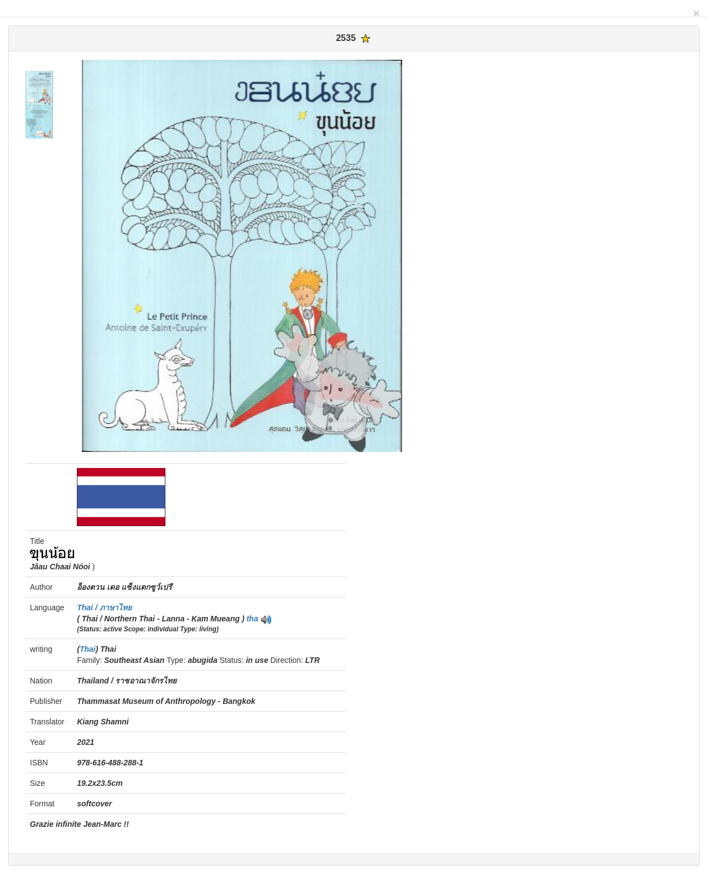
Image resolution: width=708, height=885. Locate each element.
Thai (88, 649)
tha (252, 618)
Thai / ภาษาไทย (104, 607)
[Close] (696, 13)
